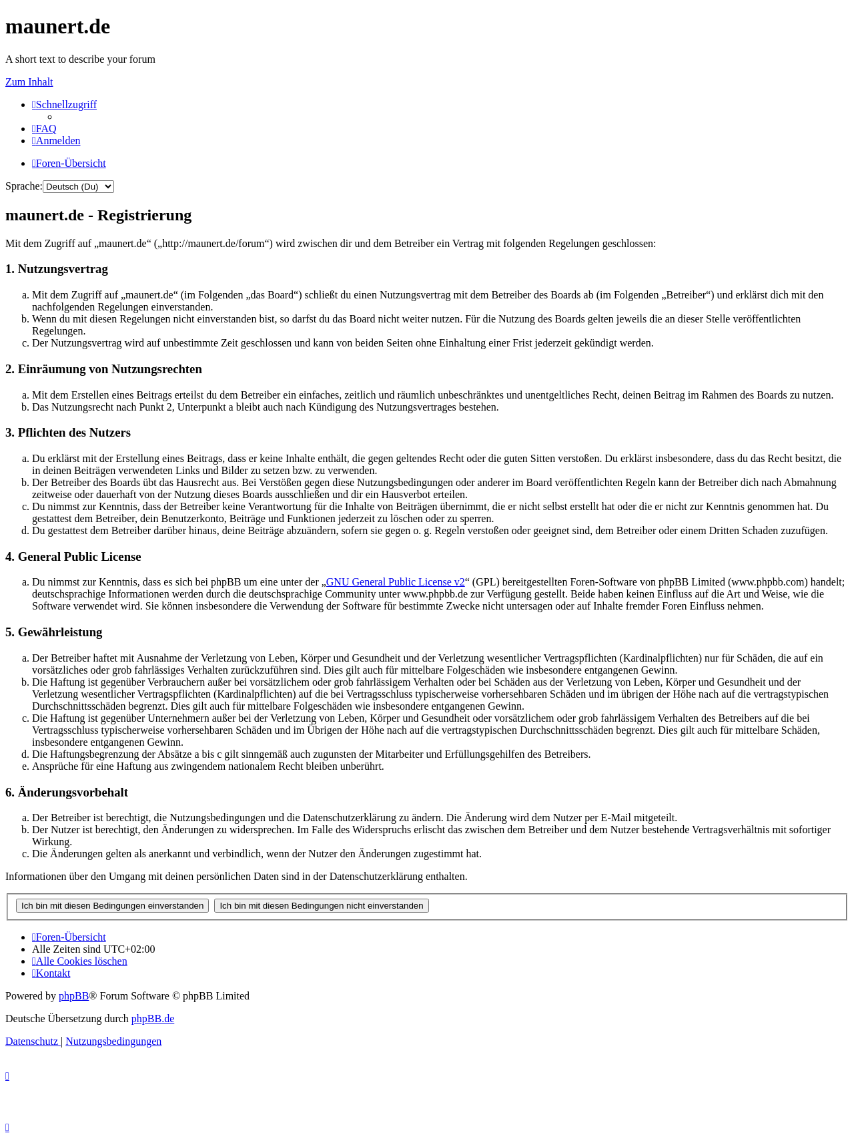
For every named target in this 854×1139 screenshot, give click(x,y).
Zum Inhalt (29, 81)
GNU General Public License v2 (395, 582)
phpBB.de (152, 1018)
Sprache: (24, 186)
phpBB (74, 995)
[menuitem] (44, 128)
